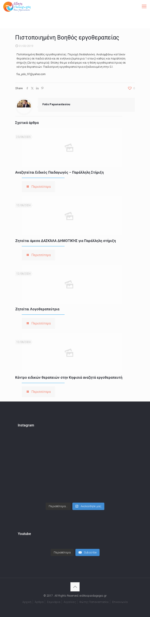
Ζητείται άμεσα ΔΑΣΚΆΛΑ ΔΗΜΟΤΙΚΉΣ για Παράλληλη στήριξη (65, 241)
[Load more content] (62, 552)
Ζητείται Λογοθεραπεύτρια (37, 309)
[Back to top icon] (75, 586)
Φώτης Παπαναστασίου (94, 602)
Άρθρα (39, 602)
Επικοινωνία (120, 602)
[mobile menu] (144, 6)
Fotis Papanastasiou (56, 104)
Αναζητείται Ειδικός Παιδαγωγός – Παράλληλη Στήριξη (59, 172)
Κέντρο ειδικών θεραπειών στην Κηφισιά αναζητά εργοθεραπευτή (68, 377)
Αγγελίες (70, 602)
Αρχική (26, 602)
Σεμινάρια (53, 602)
